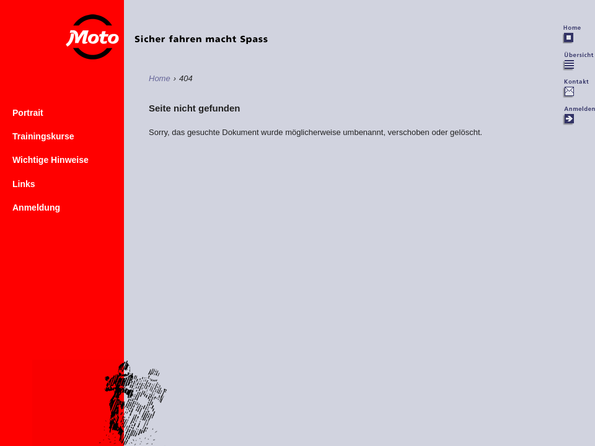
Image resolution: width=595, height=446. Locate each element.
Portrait (27, 113)
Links (23, 184)
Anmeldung (36, 207)
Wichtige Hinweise (50, 160)
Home (204, 32)
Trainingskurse (43, 136)
